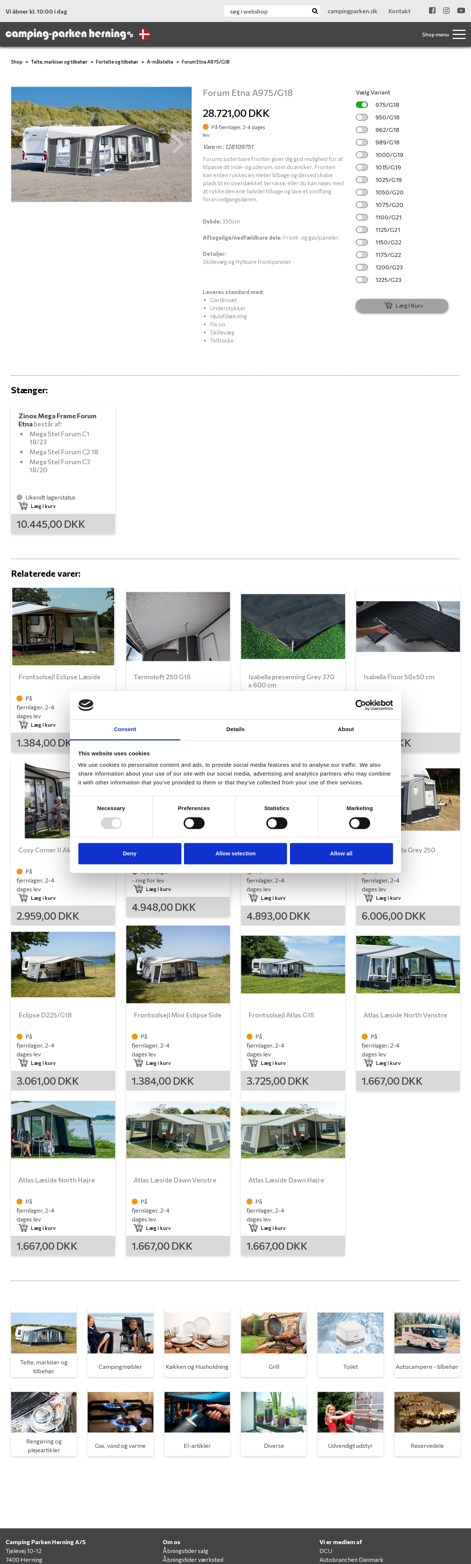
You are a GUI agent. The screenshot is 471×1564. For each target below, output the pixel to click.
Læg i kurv (37, 506)
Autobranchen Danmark (351, 1559)
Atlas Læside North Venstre (405, 1015)
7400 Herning (24, 1559)
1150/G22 (378, 242)
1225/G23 (378, 279)
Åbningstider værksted (193, 1559)
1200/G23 (379, 267)
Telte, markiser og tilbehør (59, 62)
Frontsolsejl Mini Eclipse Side (178, 1015)
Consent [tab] (125, 729)
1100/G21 (378, 217)
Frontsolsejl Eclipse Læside (59, 677)
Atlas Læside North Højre (56, 1180)
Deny (130, 854)
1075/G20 (379, 204)
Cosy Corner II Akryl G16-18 (60, 850)
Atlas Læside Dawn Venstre (175, 1180)
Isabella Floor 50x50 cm (399, 677)
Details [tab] (235, 729)
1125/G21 (378, 229)
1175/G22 (378, 254)
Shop (16, 62)
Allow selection (235, 854)
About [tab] (346, 729)
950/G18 (378, 117)
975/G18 (377, 104)
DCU (325, 1550)
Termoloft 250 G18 (162, 677)
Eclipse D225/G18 (45, 1015)
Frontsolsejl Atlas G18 (281, 1015)
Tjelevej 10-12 (24, 1550)
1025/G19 (379, 179)
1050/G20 (380, 192)
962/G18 (377, 129)
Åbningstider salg (185, 1550)
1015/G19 (378, 167)
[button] (24, 144)
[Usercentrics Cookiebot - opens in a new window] (361, 705)
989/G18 (378, 142)
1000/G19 (379, 154)
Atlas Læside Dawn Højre (286, 1180)
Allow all (341, 854)
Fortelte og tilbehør (117, 62)
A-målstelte (160, 62)
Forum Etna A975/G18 (206, 62)
